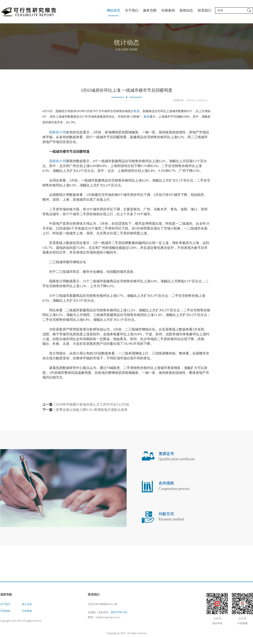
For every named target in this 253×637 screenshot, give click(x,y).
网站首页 (113, 10)
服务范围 (150, 10)
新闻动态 (186, 10)
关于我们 (131, 10)
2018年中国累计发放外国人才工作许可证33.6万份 (92, 410)
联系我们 (204, 10)
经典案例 (168, 10)
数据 (137, 117)
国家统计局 (57, 138)
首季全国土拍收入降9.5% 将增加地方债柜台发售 (92, 416)
